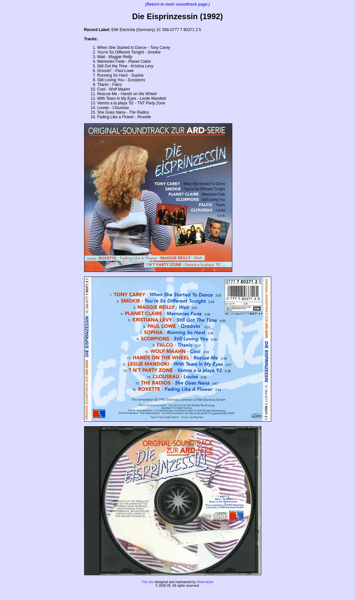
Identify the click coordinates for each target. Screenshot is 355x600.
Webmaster (205, 582)
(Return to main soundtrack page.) (177, 4)
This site (148, 582)
